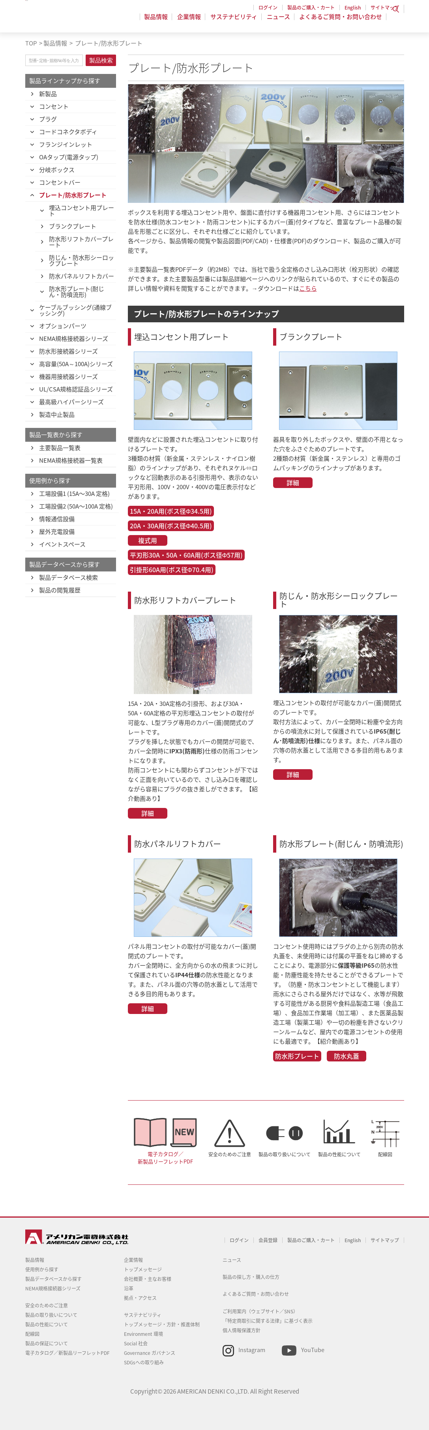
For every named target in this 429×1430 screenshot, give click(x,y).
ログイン (268, 7)
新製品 (48, 93)
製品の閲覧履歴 (60, 590)
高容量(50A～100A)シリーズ (76, 363)
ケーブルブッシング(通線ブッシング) (75, 310)
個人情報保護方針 (241, 1330)
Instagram (251, 1349)
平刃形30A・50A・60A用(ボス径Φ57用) (186, 555)
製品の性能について (339, 1154)
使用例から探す (41, 1269)
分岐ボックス (57, 169)
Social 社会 (136, 1343)
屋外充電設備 (57, 531)
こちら (308, 288)
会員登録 (268, 1240)
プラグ (48, 119)
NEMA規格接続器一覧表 (71, 460)
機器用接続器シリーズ (68, 376)
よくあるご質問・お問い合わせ (341, 21)
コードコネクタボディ (68, 131)
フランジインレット (65, 144)
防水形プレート (297, 1056)
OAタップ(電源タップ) (68, 157)
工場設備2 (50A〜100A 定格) (76, 506)
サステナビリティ (236, 21)
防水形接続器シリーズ (68, 351)
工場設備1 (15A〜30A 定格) (74, 493)
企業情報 (192, 21)
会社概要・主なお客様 (147, 1278)
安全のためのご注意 (229, 1154)
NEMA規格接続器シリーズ (73, 338)
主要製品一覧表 (60, 447)
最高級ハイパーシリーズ (71, 401)
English (353, 7)
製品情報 (160, 21)
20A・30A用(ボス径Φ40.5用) (171, 525)
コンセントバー (60, 182)
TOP (31, 43)
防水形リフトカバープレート (81, 242)
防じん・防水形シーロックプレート (81, 260)
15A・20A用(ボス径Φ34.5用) (171, 511)
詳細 (293, 482)
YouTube (312, 1349)
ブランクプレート (72, 226)
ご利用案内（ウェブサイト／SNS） (260, 1311)
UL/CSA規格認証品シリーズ (76, 389)
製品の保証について (46, 1343)
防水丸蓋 (346, 1056)
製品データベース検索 (68, 577)
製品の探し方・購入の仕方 (251, 1277)
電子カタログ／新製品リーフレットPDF (165, 1157)
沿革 (128, 1288)
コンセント (54, 106)
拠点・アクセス (140, 1297)
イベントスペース (62, 544)
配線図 (385, 1154)
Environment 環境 (143, 1333)
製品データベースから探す (53, 1278)
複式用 (147, 540)
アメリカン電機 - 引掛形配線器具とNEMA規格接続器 (75, 20)
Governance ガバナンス (149, 1352)
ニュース (279, 21)
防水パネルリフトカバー (81, 276)
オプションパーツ (62, 326)
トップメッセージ (143, 1269)
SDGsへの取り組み (144, 1362)
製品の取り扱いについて (285, 1154)
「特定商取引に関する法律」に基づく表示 (268, 1320)
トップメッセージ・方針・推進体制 (162, 1324)
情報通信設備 (57, 518)
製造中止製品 (57, 414)
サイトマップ (385, 7)
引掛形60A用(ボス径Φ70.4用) (172, 569)
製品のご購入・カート (311, 7)
